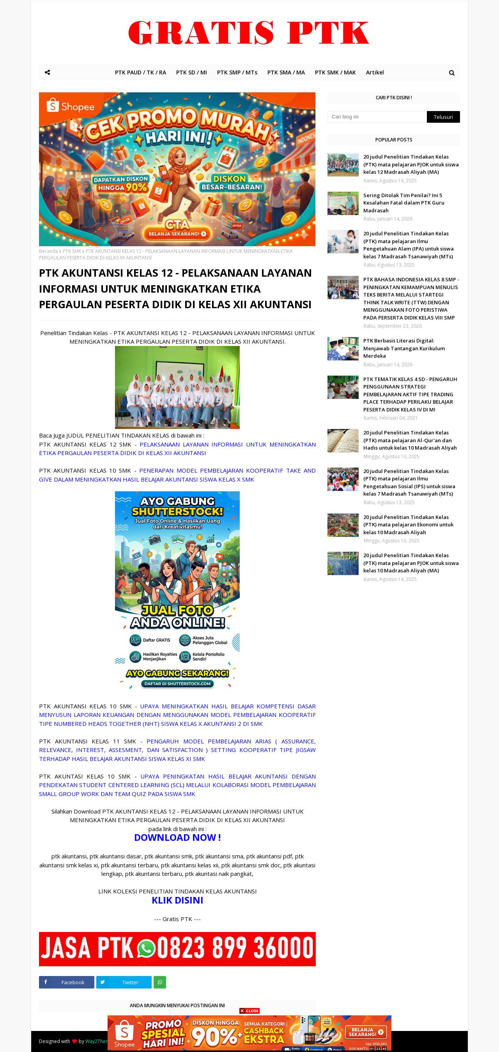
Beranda (48, 251)
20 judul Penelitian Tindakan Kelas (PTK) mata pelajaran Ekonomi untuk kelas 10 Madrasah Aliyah (408, 525)
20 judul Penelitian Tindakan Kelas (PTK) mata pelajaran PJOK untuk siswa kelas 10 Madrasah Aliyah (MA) (411, 563)
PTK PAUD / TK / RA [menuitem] (140, 72)
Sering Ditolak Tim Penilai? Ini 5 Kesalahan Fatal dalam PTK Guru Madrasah (403, 203)
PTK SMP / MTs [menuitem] (237, 72)
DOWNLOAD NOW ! (177, 837)
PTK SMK (72, 251)
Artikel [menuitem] (375, 72)
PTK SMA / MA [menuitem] (286, 72)
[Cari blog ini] (377, 117)
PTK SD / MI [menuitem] (191, 72)
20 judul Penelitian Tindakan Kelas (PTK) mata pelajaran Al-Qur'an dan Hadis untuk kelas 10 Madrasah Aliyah (410, 440)
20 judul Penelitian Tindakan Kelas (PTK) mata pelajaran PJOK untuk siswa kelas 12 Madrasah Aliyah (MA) (411, 164)
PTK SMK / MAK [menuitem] (335, 72)
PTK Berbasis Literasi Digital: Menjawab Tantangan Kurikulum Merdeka (404, 348)
